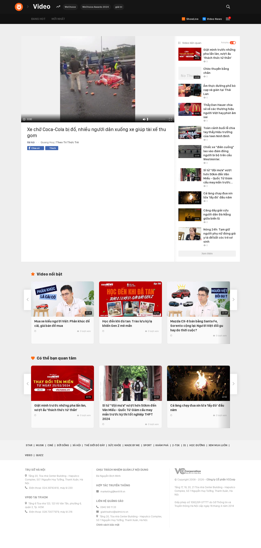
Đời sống (63, 445)
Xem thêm (207, 253)
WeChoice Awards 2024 (95, 6)
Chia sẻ (34, 148)
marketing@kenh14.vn (112, 491)
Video (28, 455)
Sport (147, 445)
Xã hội (31, 142)
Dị (184, 445)
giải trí (118, 6)
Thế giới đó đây (94, 445)
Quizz (39, 455)
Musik (40, 445)
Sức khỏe (114, 445)
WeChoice (70, 6)
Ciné (50, 445)
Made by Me (132, 445)
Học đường (197, 445)
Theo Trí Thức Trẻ (67, 142)
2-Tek (176, 445)
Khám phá (161, 445)
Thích (52, 148)
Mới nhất (58, 18)
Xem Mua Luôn (218, 445)
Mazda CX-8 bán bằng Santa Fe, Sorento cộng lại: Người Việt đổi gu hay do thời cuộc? (196, 325)
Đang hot (38, 18)
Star (29, 445)
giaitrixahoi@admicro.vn (114, 511)
